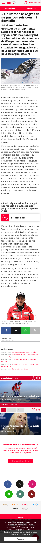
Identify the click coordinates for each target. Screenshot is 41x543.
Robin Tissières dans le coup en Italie (18, 352)
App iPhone (20, 494)
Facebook (8, 484)
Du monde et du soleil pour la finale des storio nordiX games (19, 356)
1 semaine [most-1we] (11, 410)
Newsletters (9, 494)
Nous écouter (36, 3)
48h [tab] (4, 410)
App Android (31, 494)
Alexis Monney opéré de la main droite (20, 396)
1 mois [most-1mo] (20, 410)
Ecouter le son (13, 217)
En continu (10, 8)
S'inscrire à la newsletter (20, 461)
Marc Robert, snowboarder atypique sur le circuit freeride (20, 365)
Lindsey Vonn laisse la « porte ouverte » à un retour (20, 427)
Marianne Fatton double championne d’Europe (18, 361)
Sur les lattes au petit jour (14, 369)
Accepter (20, 539)
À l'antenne (31, 8)
